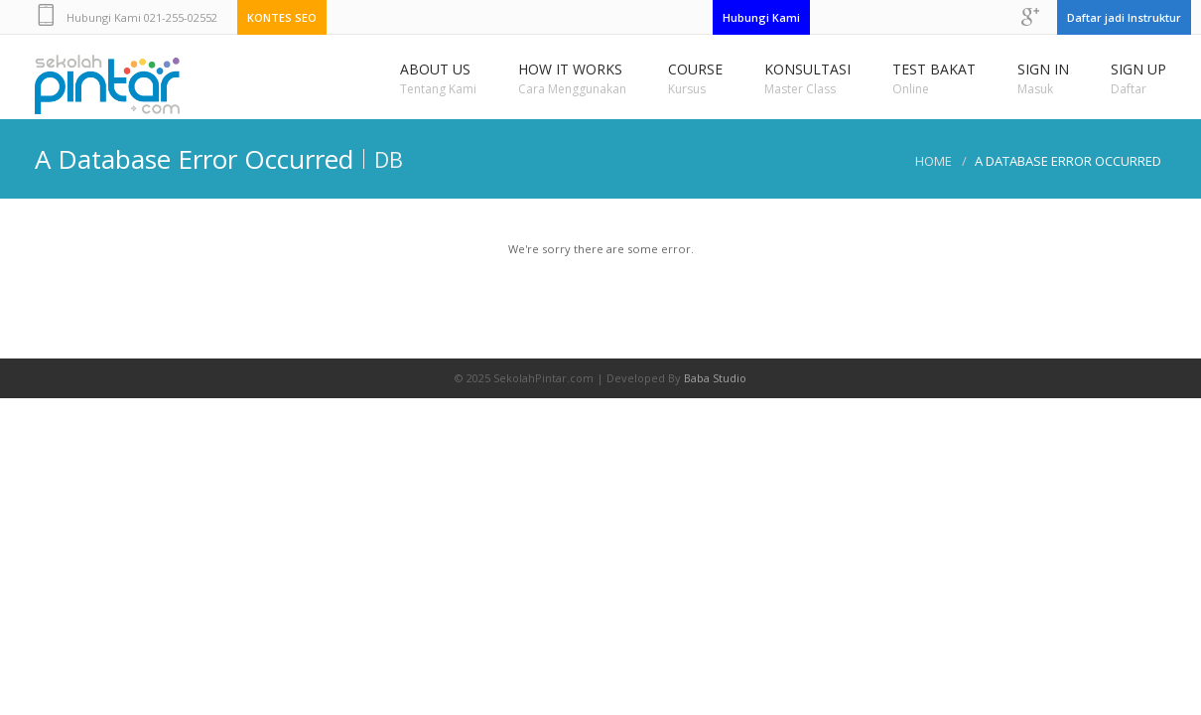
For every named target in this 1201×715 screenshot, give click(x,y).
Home (933, 161)
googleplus (1030, 17)
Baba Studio (715, 377)
